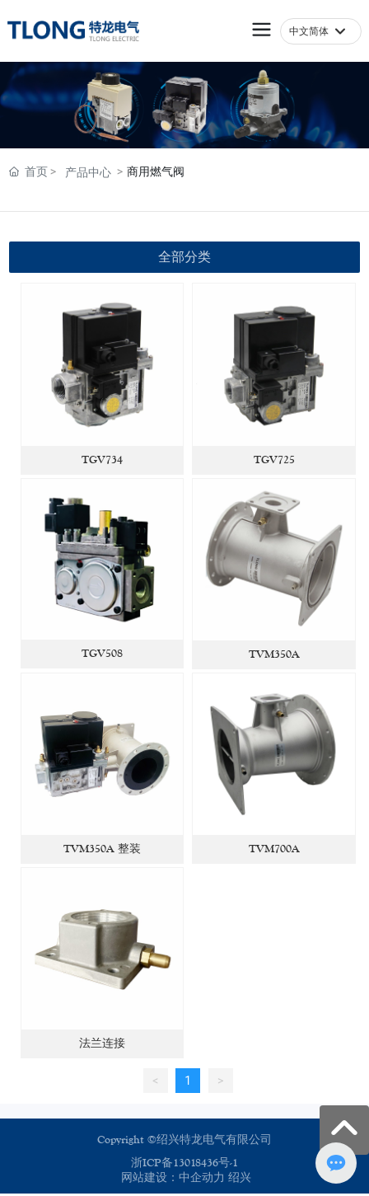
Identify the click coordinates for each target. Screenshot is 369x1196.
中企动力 (202, 1177)
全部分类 (184, 257)
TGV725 (274, 460)
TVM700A (274, 849)
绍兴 (239, 1177)
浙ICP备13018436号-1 (184, 1163)
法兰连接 (102, 1043)
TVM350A (274, 654)
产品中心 (88, 172)
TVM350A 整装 (102, 849)
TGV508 (102, 653)
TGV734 (102, 460)
